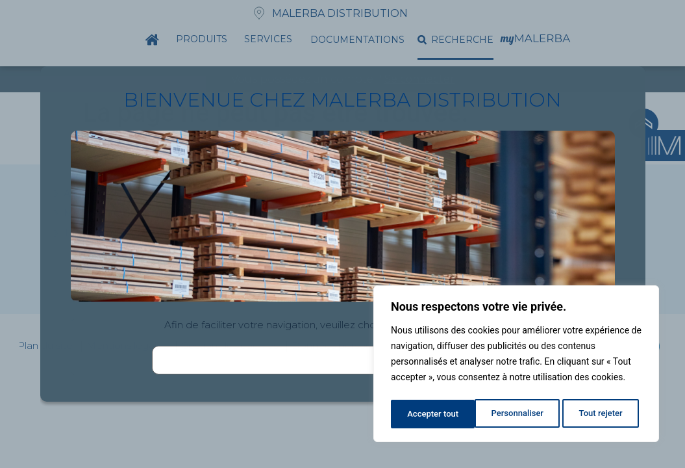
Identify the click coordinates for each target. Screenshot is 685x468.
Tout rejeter (516, 414)
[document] (342, 234)
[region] (516, 366)
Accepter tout (600, 414)
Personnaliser (432, 414)
